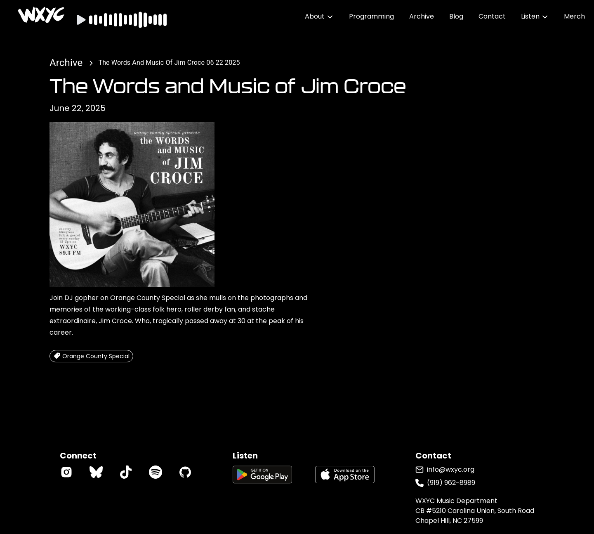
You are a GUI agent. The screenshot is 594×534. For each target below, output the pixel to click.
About (319, 16)
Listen (535, 16)
